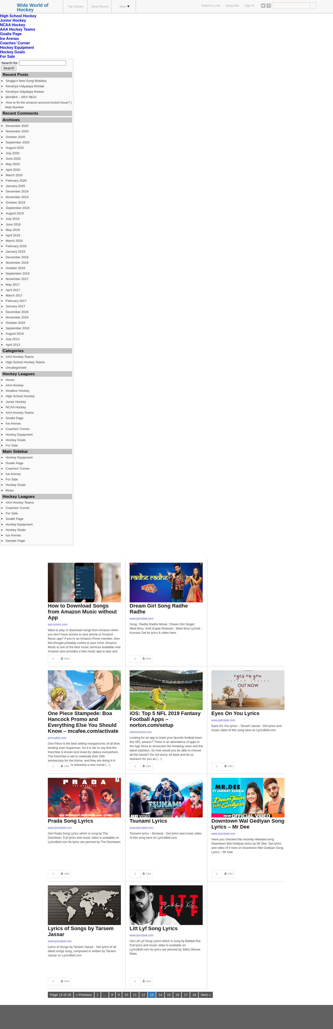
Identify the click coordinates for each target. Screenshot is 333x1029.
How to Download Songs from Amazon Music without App (82, 612)
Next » (206, 995)
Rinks (10, 490)
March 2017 (14, 295)
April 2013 (13, 344)
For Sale (7, 56)
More (124, 6)
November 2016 (17, 317)
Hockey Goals (12, 52)
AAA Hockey (15, 385)
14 (160, 995)
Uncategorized (16, 367)
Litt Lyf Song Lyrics (154, 928)
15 (169, 995)
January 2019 (15, 251)
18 (194, 995)
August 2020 (15, 148)
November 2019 (17, 197)
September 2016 (17, 328)
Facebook (268, 5)
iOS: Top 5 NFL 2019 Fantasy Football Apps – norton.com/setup (165, 719)
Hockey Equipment (17, 48)
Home (10, 380)
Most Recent (100, 6)
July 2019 (12, 219)
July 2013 (12, 339)
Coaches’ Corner (15, 43)
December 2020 (17, 126)
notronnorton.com (141, 732)
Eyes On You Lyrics (235, 713)
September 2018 (17, 273)
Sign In (249, 5)
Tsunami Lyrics (148, 821)
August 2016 (15, 333)
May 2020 (13, 164)
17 (186, 995)
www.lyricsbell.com (141, 618)
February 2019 (16, 246)
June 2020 (13, 158)
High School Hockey (18, 16)
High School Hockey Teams (25, 362)
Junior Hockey (13, 20)
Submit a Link (210, 5)
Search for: (9, 63)
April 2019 (13, 235)
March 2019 (14, 240)
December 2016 (17, 312)
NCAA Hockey (12, 25)
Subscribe (232, 5)
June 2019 (13, 224)
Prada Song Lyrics (70, 821)
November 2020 (17, 131)
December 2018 (17, 257)
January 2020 (15, 186)
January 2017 (15, 306)
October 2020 (15, 137)
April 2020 (13, 169)
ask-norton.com (57, 624)
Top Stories (75, 6)
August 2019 (15, 213)
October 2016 (15, 323)
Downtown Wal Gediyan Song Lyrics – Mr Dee (247, 824)
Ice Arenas (9, 39)
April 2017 (13, 290)
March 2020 (14, 175)
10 (126, 995)
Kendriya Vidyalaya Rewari (25, 91)
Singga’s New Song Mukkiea (26, 81)
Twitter (263, 5)
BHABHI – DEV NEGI (21, 97)
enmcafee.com (57, 738)
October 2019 (15, 202)
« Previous (84, 995)
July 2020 (12, 153)
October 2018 (15, 268)
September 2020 (17, 142)
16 (177, 995)
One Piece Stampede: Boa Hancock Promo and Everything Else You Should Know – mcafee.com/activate (83, 722)
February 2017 (16, 301)
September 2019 (17, 208)
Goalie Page (11, 34)
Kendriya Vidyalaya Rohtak (25, 86)
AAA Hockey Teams (17, 29)
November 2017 (17, 279)
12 (143, 995)
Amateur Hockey (17, 390)
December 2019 (17, 191)
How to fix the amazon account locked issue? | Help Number (38, 105)
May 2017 (13, 284)
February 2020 (16, 180)
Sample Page (15, 540)
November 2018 (17, 262)
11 (135, 995)
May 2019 (13, 230)
